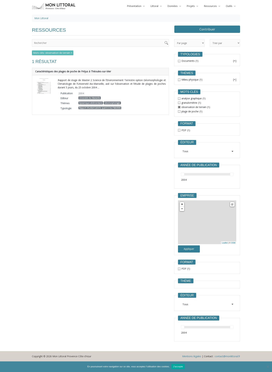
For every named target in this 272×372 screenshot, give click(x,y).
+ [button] (182, 204)
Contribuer (207, 29)
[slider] (182, 174)
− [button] (182, 209)
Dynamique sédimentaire (90, 103)
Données (176, 6)
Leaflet (225, 243)
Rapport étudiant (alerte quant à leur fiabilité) (100, 108)
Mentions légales (191, 356)
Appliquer (189, 248)
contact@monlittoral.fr (227, 356)
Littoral (159, 6)
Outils (229, 6)
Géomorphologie (112, 103)
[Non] (267, 366)
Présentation (140, 6)
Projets (193, 6)
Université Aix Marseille (89, 98)
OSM (233, 243)
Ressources (211, 6)
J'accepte (178, 366)
